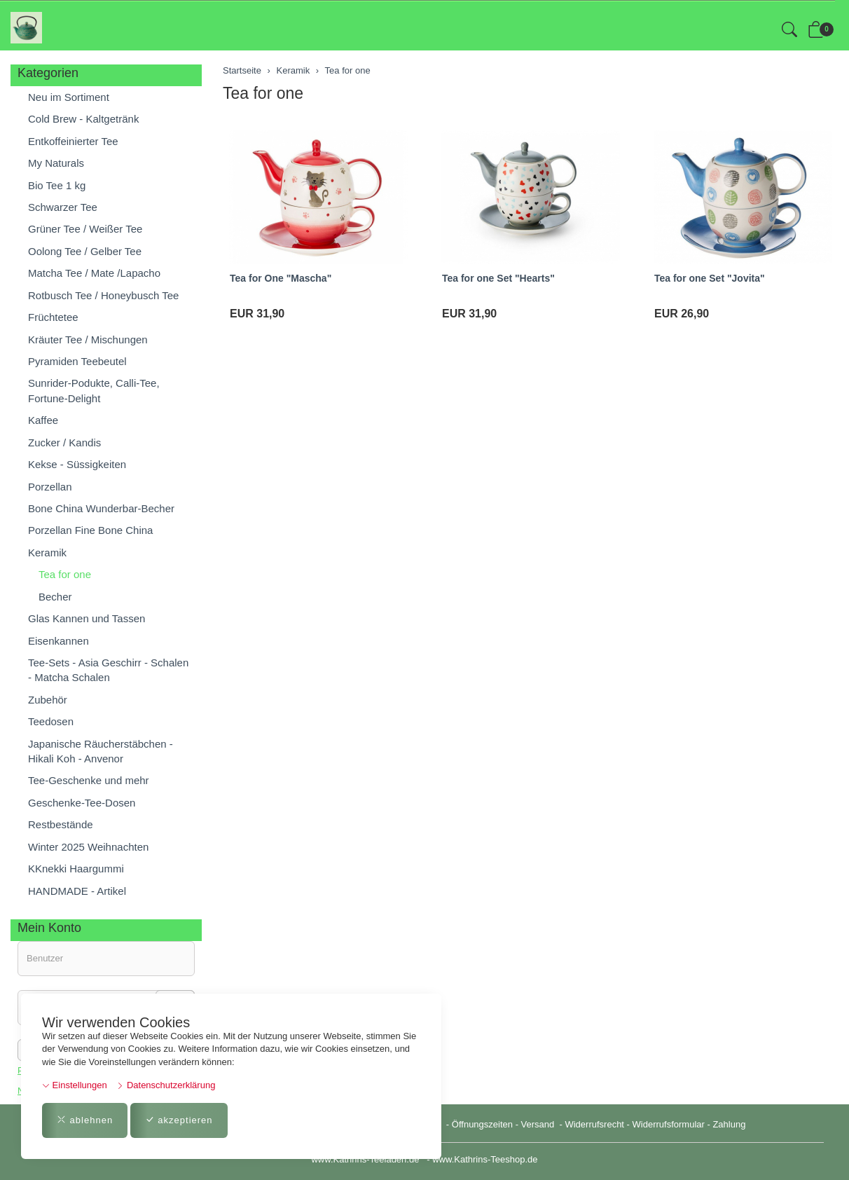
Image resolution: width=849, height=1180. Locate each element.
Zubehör (47, 700)
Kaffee (43, 420)
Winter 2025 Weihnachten (88, 847)
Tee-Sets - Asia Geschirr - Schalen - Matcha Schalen (108, 670)
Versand (538, 1124)
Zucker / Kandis (64, 442)
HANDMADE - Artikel (77, 891)
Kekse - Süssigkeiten (77, 464)
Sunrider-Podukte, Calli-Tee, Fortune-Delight (94, 390)
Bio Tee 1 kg (56, 185)
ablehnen (85, 1120)
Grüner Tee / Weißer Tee (85, 229)
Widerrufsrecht (594, 1124)
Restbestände (60, 824)
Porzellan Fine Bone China (90, 530)
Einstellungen (74, 1085)
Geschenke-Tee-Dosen (81, 803)
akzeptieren (179, 1120)
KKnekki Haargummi (76, 868)
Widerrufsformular (669, 1124)
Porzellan (50, 487)
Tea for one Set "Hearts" (498, 278)
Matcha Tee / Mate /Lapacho (94, 273)
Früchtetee (53, 317)
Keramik (47, 552)
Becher (55, 597)
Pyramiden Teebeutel (77, 361)
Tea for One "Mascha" (280, 278)
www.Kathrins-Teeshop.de (484, 1159)
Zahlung (728, 1124)
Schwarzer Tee (62, 207)
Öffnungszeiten (482, 1124)
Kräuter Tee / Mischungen (88, 339)
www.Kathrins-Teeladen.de (365, 1159)
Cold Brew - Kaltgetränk (83, 119)
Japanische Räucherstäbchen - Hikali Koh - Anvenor (100, 751)
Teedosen (51, 721)
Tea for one (263, 93)
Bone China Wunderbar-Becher (101, 508)
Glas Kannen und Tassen (86, 618)
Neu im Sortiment (68, 97)
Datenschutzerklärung (165, 1085)
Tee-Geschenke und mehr (88, 780)
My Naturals (56, 163)
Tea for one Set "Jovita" (709, 278)
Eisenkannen (58, 641)
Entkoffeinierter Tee (73, 141)
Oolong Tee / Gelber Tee (85, 251)
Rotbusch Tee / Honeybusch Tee (103, 295)
